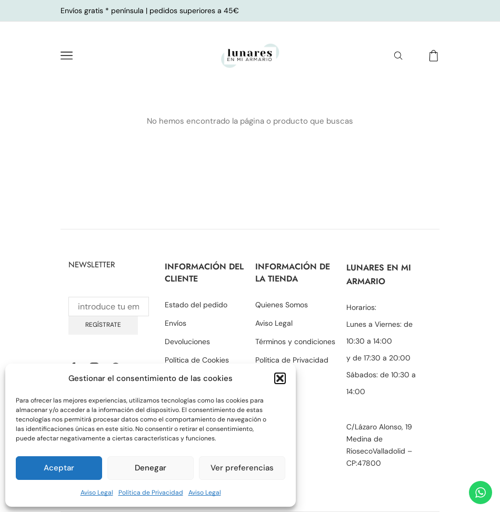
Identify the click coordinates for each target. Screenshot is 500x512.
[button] (280, 378)
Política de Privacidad (150, 492)
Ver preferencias (242, 468)
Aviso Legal (97, 492)
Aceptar (59, 468)
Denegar (150, 468)
